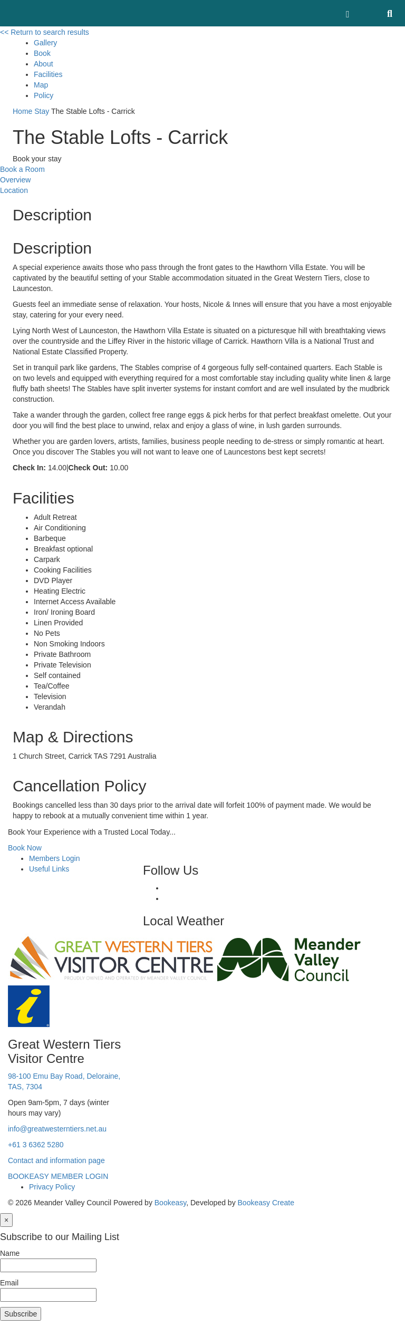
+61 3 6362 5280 (36, 1144)
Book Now (25, 848)
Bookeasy (170, 1202)
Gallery (45, 42)
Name (10, 1253)
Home (22, 111)
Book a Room (22, 169)
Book (42, 53)
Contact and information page (56, 1160)
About (43, 64)
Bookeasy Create (266, 1202)
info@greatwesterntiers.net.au (57, 1129)
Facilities (48, 74)
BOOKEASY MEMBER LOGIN (58, 1176)
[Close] (6, 1220)
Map (41, 85)
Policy (43, 95)
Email (9, 1283)
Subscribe (20, 1314)
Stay (41, 111)
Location (14, 190)
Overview (15, 180)
